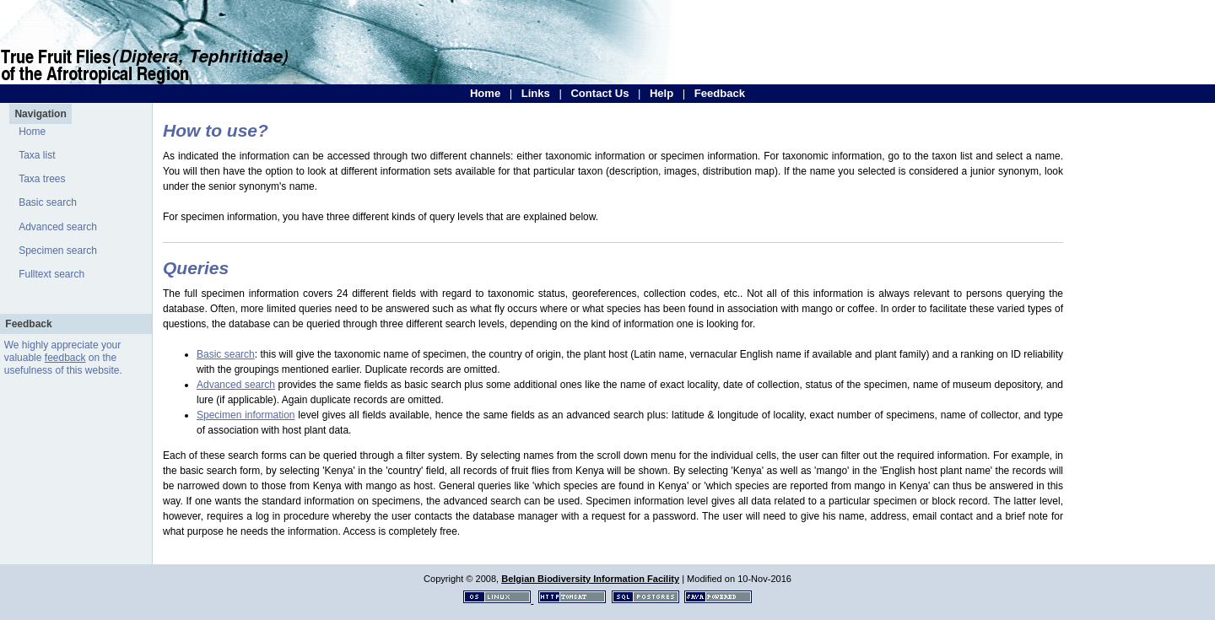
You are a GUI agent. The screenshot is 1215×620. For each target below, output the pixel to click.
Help (661, 93)
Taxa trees (42, 179)
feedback (65, 358)
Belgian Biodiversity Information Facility (590, 579)
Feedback (719, 93)
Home (485, 93)
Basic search (48, 202)
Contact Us (599, 93)
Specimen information (246, 415)
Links (535, 93)
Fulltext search (51, 274)
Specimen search (58, 250)
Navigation (40, 114)
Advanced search (58, 227)
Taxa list (37, 155)
